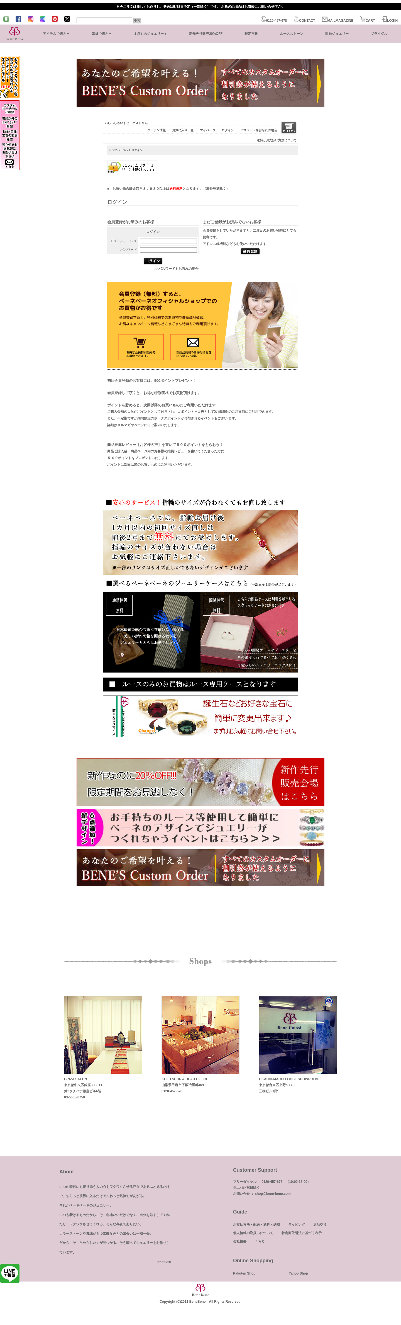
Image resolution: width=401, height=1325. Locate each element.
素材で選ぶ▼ (102, 34)
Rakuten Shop (244, 1273)
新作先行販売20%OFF (205, 34)
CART (367, 21)
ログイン (228, 130)
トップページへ (118, 150)
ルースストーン (291, 34)
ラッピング (296, 1225)
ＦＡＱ (260, 1241)
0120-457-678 (274, 21)
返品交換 (320, 1225)
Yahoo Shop (298, 1273)
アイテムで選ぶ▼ (56, 34)
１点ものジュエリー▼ (150, 34)
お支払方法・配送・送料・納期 (256, 1225)
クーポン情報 (156, 130)
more (167, 1262)
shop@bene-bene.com (272, 1194)
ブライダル (379, 34)
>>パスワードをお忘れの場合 (176, 269)
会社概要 (239, 1241)
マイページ (207, 130)
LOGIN (390, 21)
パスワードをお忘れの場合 (258, 130)
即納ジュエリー (337, 34)
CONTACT (304, 21)
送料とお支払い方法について (277, 140)
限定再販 (251, 34)
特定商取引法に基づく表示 (302, 1233)
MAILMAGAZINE (337, 21)
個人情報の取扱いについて (253, 1233)
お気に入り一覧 (183, 130)
